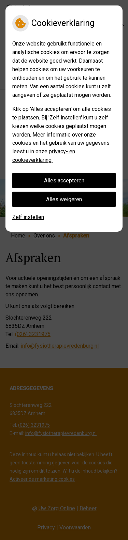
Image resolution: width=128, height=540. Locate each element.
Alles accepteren (64, 180)
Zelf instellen (28, 217)
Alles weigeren (64, 199)
